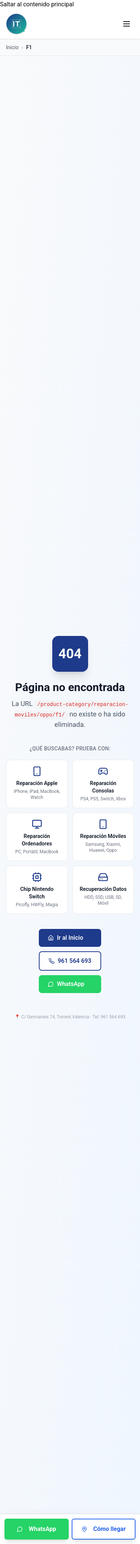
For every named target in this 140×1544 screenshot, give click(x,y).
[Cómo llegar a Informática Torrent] (104, 1529)
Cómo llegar (103, 1528)
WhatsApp (66, 983)
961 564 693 (70, 960)
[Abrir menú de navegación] (126, 23)
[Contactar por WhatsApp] (36, 1529)
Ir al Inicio (65, 937)
